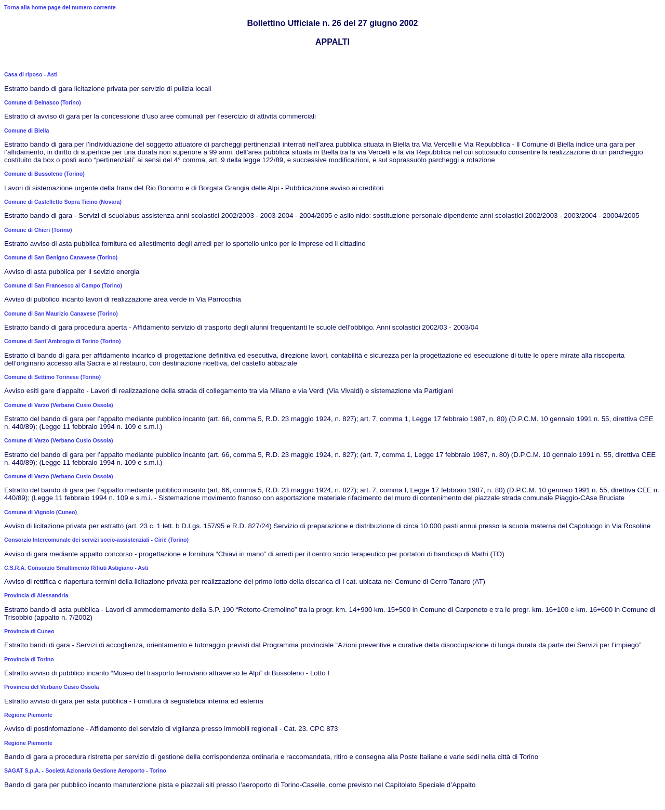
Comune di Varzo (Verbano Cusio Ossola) (58, 405)
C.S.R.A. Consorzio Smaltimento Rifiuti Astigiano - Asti (76, 568)
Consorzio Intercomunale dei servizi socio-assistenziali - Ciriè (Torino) (96, 540)
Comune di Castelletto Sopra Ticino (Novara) (63, 202)
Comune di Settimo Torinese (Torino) (52, 377)
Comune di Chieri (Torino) (38, 230)
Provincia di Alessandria (36, 595)
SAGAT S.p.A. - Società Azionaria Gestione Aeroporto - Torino (85, 770)
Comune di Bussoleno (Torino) (44, 174)
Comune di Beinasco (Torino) (42, 102)
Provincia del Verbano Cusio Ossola (51, 687)
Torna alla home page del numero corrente (60, 7)
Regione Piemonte (28, 715)
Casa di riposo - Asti (31, 74)
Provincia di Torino (29, 659)
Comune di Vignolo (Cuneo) (40, 512)
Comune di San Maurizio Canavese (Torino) (61, 313)
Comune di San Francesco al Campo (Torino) (63, 285)
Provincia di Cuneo (29, 631)
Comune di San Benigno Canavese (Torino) (60, 257)
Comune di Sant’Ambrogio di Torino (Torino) (62, 341)
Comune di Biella (26, 130)
